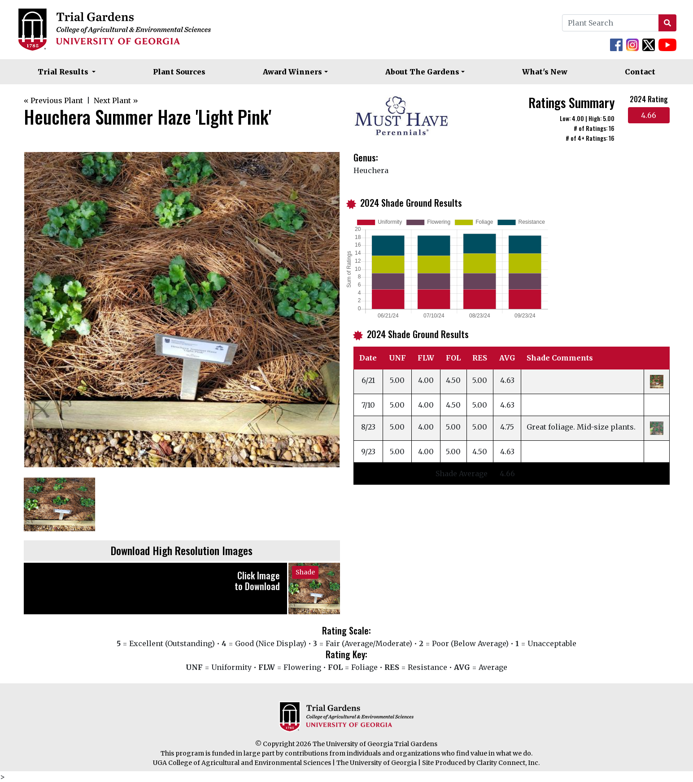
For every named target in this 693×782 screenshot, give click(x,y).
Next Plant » (116, 100)
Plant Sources (179, 71)
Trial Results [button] (64, 71)
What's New (544, 71)
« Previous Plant (53, 100)
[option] (182, 310)
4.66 (648, 115)
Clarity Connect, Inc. (508, 763)
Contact (640, 71)
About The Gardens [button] (422, 71)
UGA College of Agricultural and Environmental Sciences (242, 763)
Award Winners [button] (292, 71)
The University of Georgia (376, 763)
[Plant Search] (610, 22)
